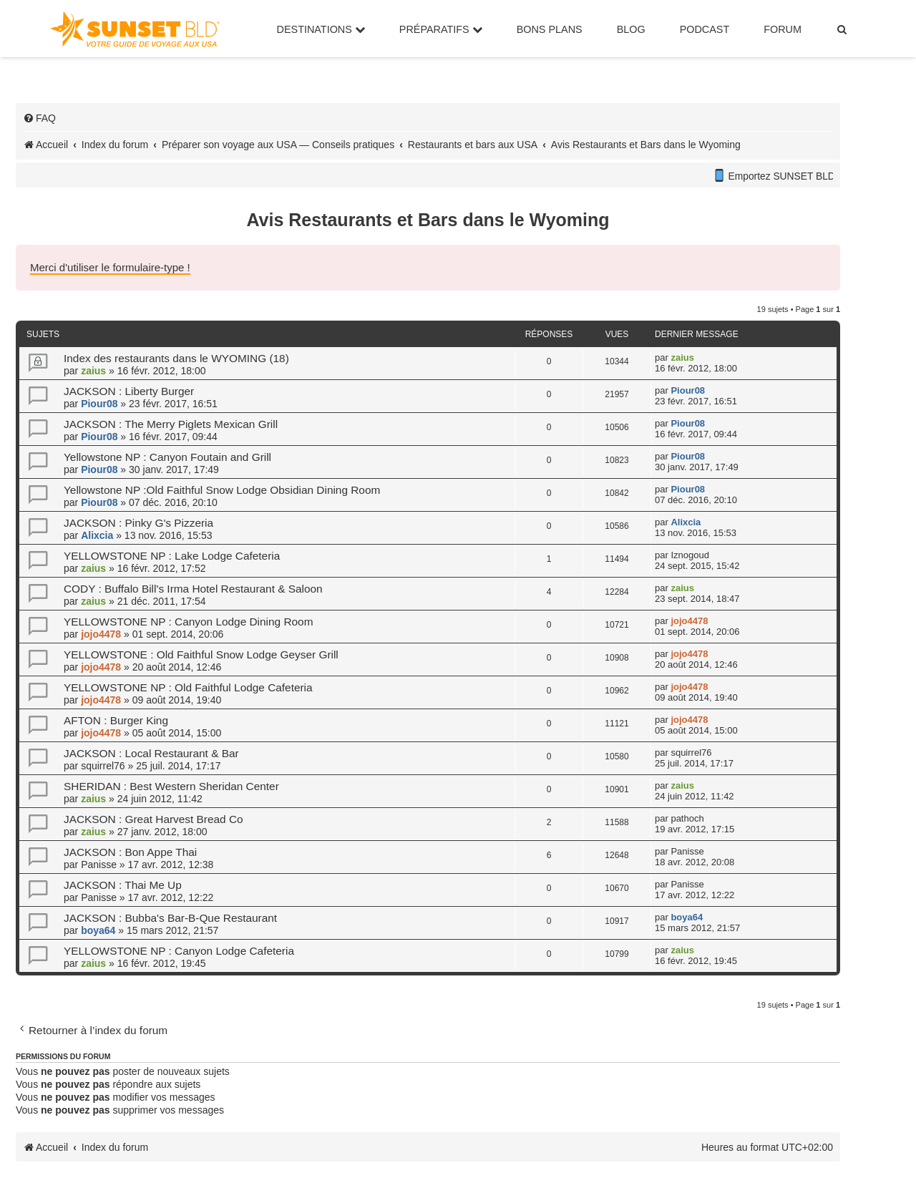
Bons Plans (550, 29)
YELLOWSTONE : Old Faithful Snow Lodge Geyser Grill (201, 654)
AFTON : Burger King (116, 720)
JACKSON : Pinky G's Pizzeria (138, 523)
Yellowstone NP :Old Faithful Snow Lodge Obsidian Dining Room (222, 490)
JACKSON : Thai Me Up (123, 885)
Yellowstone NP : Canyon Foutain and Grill (167, 457)
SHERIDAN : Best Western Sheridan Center (171, 786)
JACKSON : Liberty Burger (129, 391)
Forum (783, 29)
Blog (631, 29)
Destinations (321, 29)
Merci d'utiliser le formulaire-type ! (110, 267)
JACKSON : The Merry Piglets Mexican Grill (171, 424)
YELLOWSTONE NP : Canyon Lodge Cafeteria (179, 951)
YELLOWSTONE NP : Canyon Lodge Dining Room (188, 621)
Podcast (705, 29)
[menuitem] (842, 29)
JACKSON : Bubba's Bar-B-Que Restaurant (170, 918)
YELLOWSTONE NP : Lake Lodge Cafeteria (172, 556)
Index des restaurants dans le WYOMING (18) (176, 358)
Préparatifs (440, 29)
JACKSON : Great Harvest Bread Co (153, 819)
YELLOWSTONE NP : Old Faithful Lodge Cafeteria (188, 687)
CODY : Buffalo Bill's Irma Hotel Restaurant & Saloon (193, 589)
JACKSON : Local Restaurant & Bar (151, 753)
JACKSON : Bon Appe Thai (130, 852)
